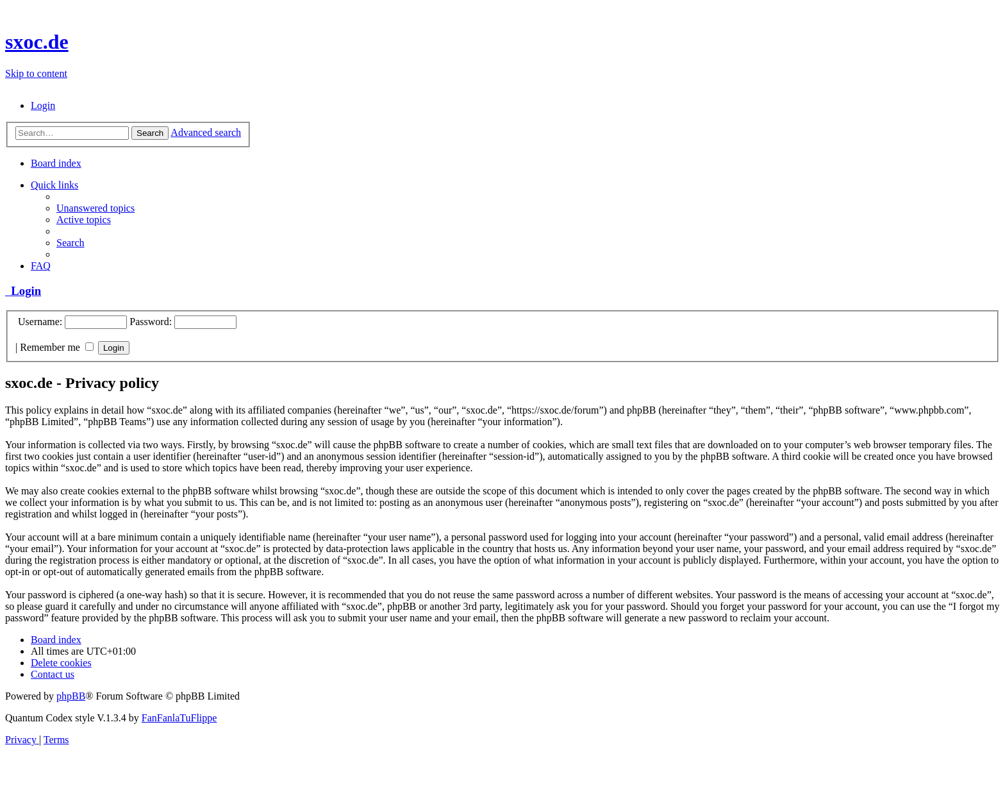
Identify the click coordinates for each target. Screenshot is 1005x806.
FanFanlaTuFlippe (179, 717)
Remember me (57, 347)
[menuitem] (43, 105)
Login (23, 291)
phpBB (70, 696)
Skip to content (36, 73)
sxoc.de (37, 41)
